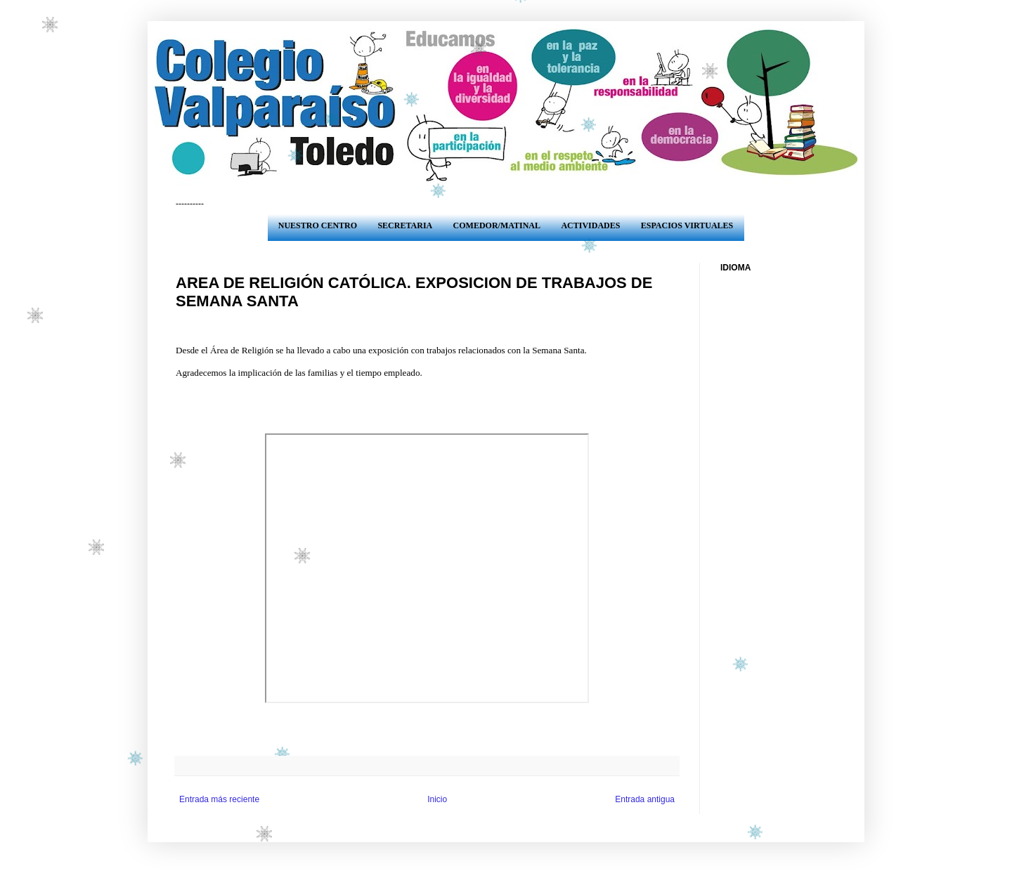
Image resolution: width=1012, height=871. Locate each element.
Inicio (437, 799)
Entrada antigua (645, 799)
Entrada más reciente (219, 799)
